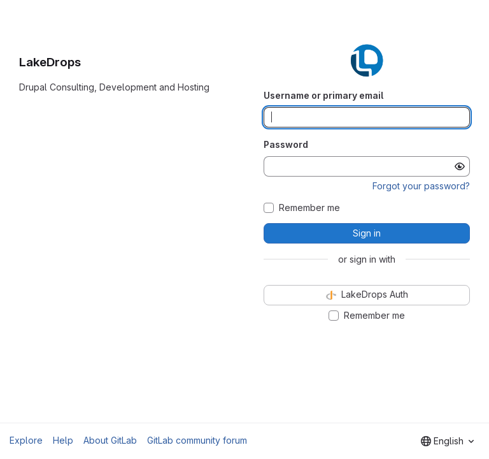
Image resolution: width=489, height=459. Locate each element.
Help (63, 440)
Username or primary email (323, 95)
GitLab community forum (197, 440)
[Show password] (460, 166)
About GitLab (110, 440)
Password (286, 144)
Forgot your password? (421, 185)
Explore (26, 440)
